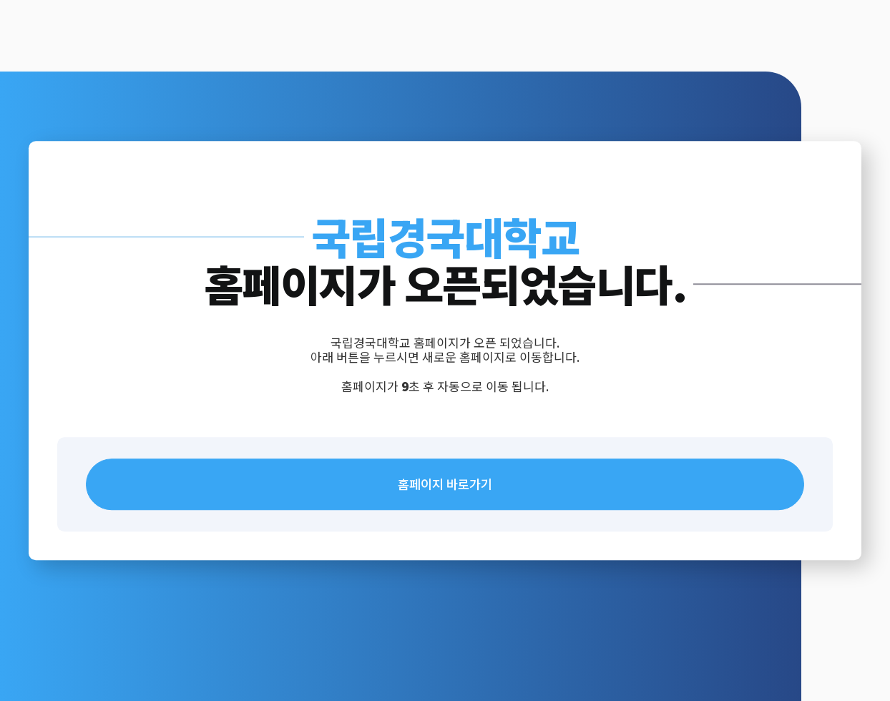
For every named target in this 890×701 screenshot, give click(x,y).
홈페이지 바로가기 (445, 484)
